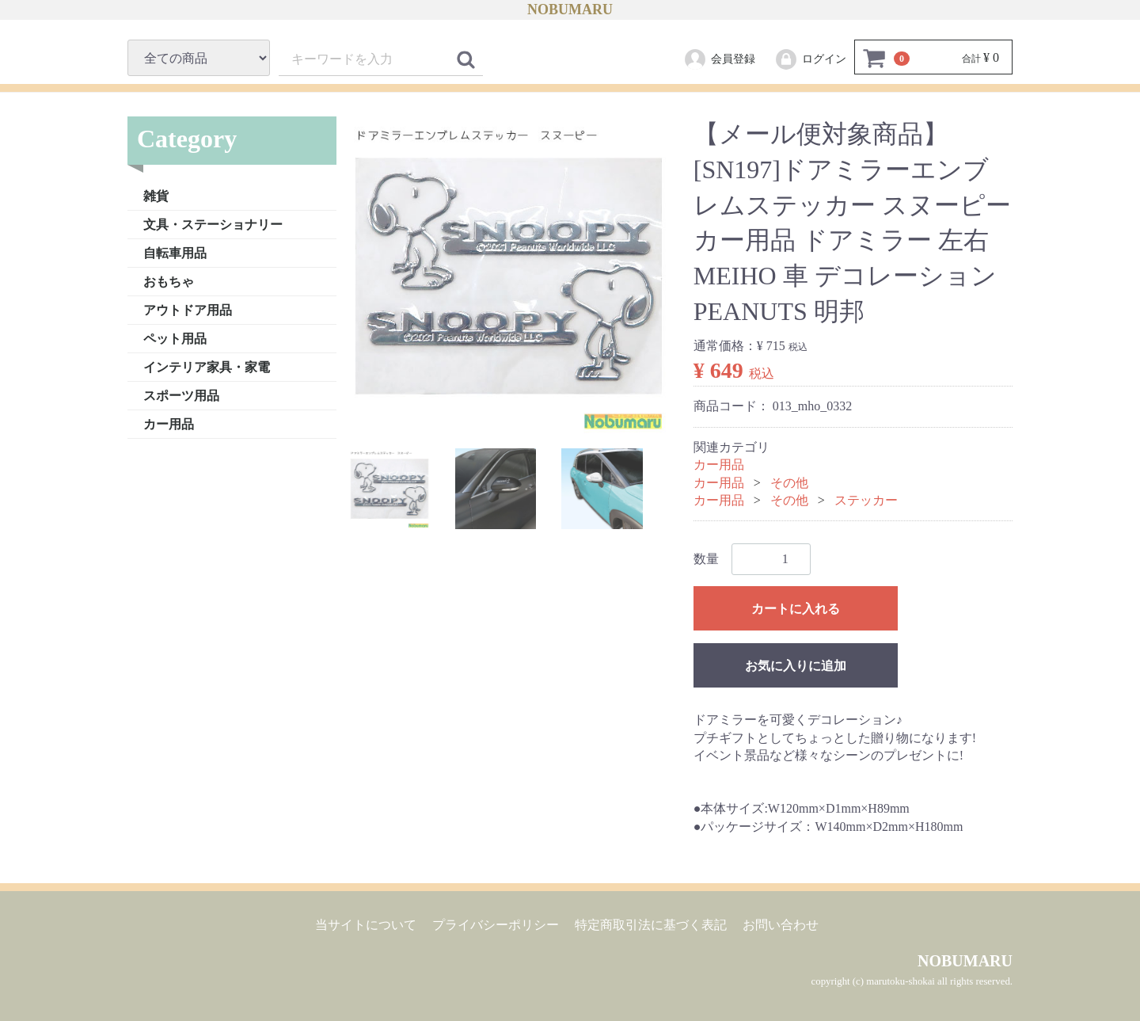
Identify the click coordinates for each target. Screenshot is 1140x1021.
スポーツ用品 (181, 395)
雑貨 (156, 195)
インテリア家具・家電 (206, 366)
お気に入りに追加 (795, 665)
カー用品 (168, 423)
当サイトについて (365, 924)
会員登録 (719, 59)
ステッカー (866, 500)
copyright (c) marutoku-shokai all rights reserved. (912, 981)
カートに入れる (795, 608)
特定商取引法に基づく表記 (651, 924)
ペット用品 (175, 338)
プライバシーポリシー (495, 924)
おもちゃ (168, 281)
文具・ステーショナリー (213, 223)
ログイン (810, 59)
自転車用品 (175, 252)
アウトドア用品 (187, 309)
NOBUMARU (570, 9)
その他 (789, 482)
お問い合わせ (781, 924)
